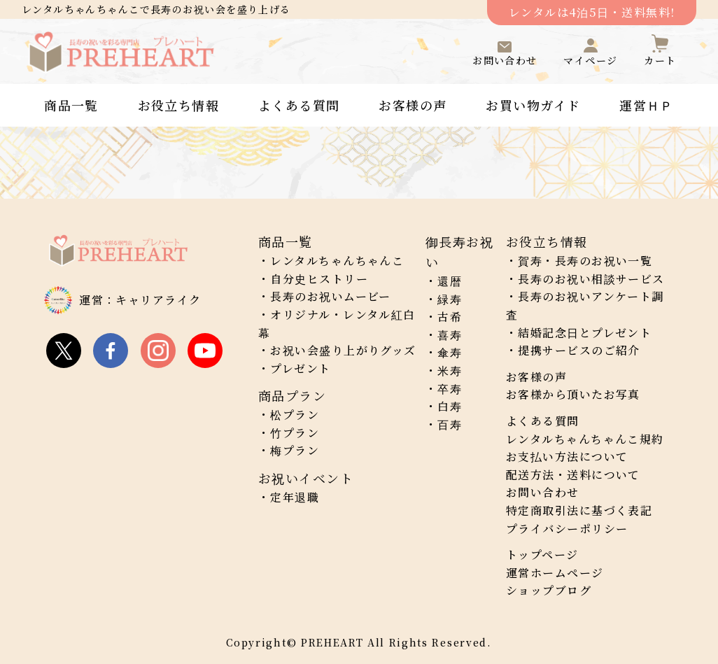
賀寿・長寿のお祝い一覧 (585, 261)
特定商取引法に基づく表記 (579, 510)
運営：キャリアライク (140, 300)
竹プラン (294, 433)
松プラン (294, 415)
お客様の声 (412, 105)
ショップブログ (548, 590)
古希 (449, 317)
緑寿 (449, 299)
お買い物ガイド (533, 105)
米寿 (449, 370)
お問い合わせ (542, 492)
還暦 (449, 281)
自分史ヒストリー (319, 279)
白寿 (449, 406)
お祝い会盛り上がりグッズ (343, 350)
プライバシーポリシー (567, 529)
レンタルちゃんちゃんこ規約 (585, 439)
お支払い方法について (567, 456)
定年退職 (294, 497)
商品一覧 (71, 105)
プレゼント (300, 368)
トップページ (542, 554)
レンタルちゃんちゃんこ (337, 261)
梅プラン (294, 450)
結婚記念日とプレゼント (585, 333)
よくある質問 (299, 105)
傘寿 (449, 352)
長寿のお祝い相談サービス (591, 279)
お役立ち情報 (179, 105)
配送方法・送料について (573, 475)
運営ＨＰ (646, 105)
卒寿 (449, 389)
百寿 (449, 424)
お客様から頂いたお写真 (573, 394)
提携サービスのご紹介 (579, 350)
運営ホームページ (555, 573)
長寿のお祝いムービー (330, 296)
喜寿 (449, 335)
